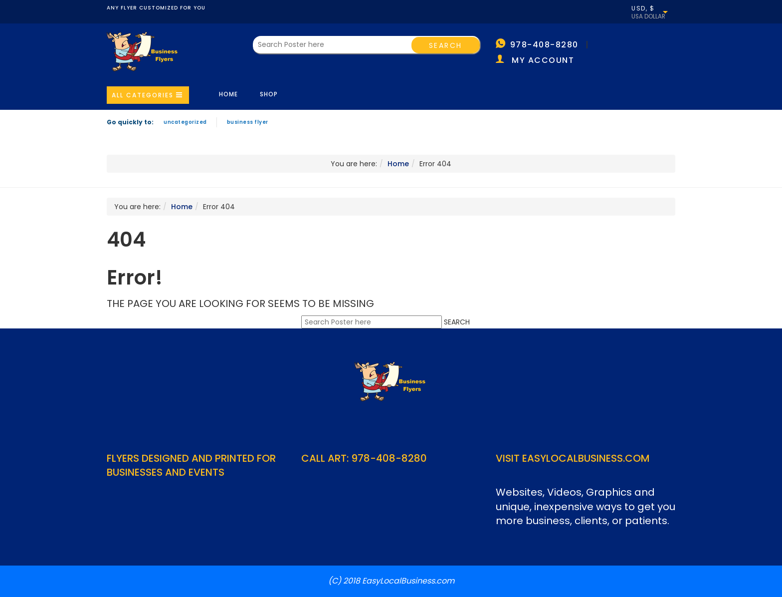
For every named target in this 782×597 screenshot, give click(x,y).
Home (228, 94)
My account (543, 60)
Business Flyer (247, 122)
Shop (269, 94)
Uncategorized (185, 122)
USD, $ (642, 8)
